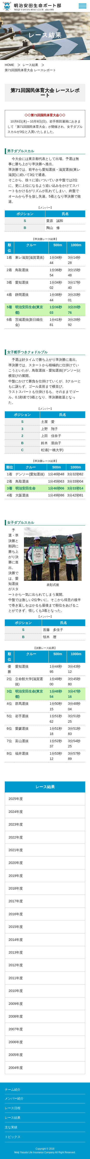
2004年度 (16, 1068)
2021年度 (16, 850)
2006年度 (16, 1042)
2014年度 (16, 940)
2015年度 (16, 927)
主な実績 (11, 1127)
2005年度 (16, 1055)
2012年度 (16, 965)
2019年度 (16, 876)
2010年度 (16, 991)
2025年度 (16, 799)
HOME (9, 65)
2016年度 (16, 914)
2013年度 (16, 952)
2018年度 (16, 888)
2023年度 (16, 824)
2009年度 (16, 1004)
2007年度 (16, 1029)
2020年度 (16, 863)
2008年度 (16, 1016)
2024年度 (16, 812)
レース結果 (30, 65)
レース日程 (12, 1108)
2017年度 (16, 901)
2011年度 (16, 978)
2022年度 (16, 837)
